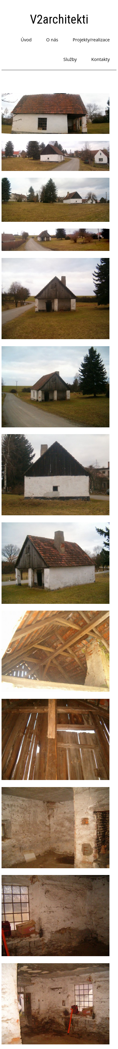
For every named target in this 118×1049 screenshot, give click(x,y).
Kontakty (100, 59)
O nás (52, 39)
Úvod (26, 39)
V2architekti (59, 19)
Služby (70, 59)
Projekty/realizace (91, 39)
